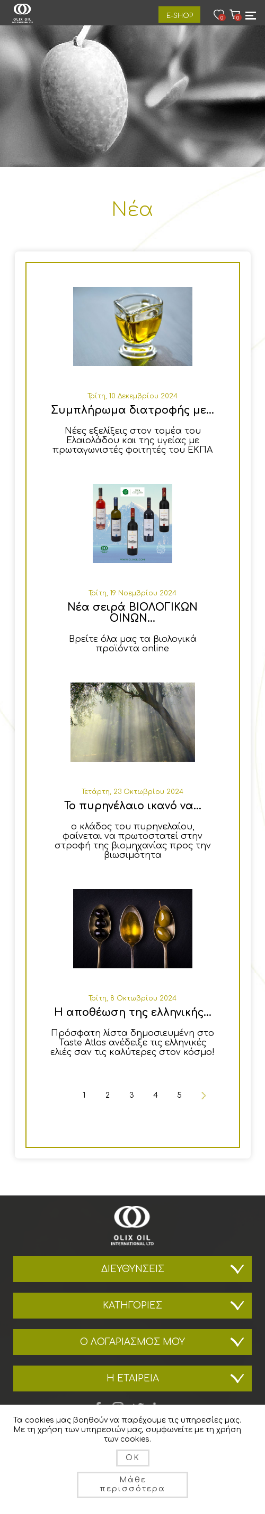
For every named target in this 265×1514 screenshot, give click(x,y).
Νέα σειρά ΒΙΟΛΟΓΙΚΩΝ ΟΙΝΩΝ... (132, 613)
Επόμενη (203, 1095)
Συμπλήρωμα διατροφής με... (132, 410)
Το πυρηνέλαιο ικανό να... (132, 805)
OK (133, 1458)
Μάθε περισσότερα (132, 1484)
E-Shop (179, 16)
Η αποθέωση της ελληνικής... (132, 1012)
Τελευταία (203, 1114)
